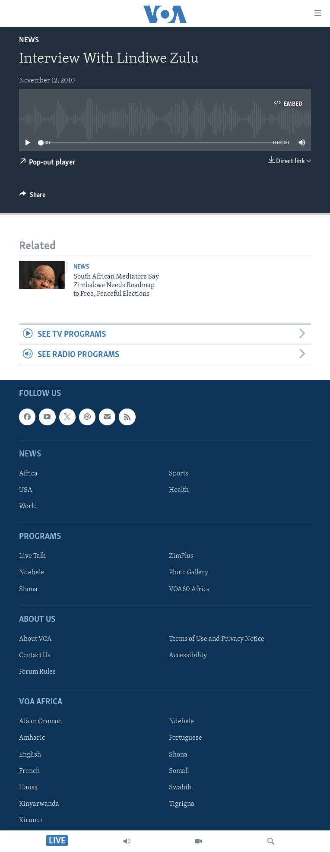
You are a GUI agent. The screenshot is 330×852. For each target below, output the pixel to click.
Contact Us (35, 655)
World (28, 506)
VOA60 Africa (189, 589)
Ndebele (31, 573)
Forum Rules (37, 671)
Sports (178, 473)
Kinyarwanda (39, 804)
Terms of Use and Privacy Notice (216, 639)
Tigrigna (181, 804)
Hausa (28, 787)
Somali (179, 771)
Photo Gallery (188, 573)
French (29, 771)
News (29, 40)
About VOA (35, 639)
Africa (28, 473)
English (30, 754)
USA (25, 490)
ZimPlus (181, 556)
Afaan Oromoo (40, 722)
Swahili (180, 787)
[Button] (32, 197)
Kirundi (30, 820)
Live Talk (32, 556)
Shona (28, 589)
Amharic (32, 738)
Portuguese (185, 738)
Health (179, 490)
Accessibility (188, 655)
